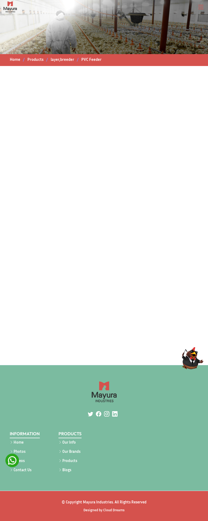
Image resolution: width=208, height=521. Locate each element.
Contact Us (22, 470)
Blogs (66, 470)
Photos (19, 451)
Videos (19, 461)
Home (15, 59)
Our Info (69, 442)
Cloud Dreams (114, 510)
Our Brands (71, 451)
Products (69, 461)
